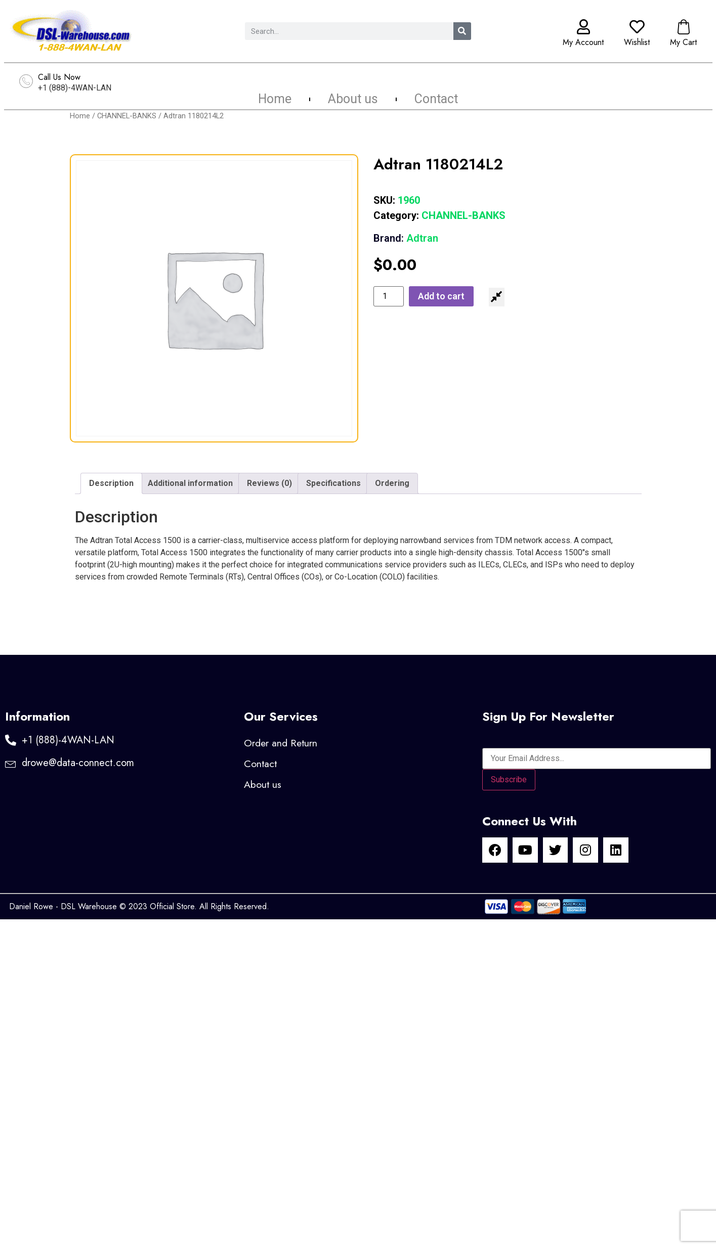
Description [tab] (111, 483)
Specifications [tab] (333, 483)
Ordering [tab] (392, 483)
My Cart (683, 42)
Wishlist (637, 42)
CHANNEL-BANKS (126, 115)
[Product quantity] (388, 296)
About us (353, 99)
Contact (436, 99)
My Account (583, 42)
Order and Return (281, 743)
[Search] (462, 31)
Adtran (405, 238)
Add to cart (441, 296)
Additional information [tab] (190, 483)
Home (274, 99)
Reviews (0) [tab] (269, 483)
